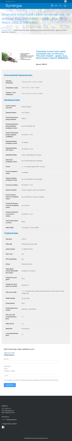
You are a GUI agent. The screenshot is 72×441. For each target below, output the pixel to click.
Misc (10, 30)
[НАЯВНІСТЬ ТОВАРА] (4, 371)
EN (56, 6)
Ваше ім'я (6, 359)
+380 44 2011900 (9, 353)
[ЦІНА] (4, 368)
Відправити (10, 385)
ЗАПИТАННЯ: (7, 366)
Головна (4, 30)
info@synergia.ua (10, 1)
